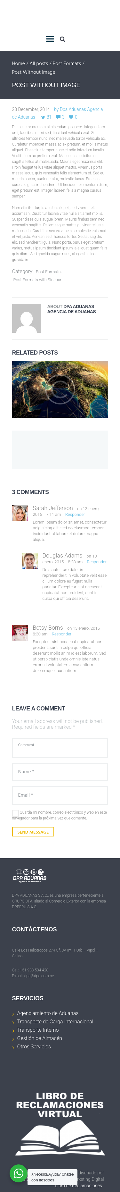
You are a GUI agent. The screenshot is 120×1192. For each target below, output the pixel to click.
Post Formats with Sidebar (37, 279)
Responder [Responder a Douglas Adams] (97, 561)
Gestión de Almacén (39, 1038)
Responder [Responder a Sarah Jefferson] (75, 514)
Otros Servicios (34, 1047)
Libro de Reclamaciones (78, 1185)
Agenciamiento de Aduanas (48, 1013)
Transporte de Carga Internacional (55, 1022)
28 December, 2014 (31, 109)
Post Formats (66, 64)
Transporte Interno (38, 1030)
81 (49, 117)
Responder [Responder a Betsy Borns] (62, 634)
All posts (38, 64)
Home (18, 64)
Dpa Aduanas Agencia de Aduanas (71, 309)
